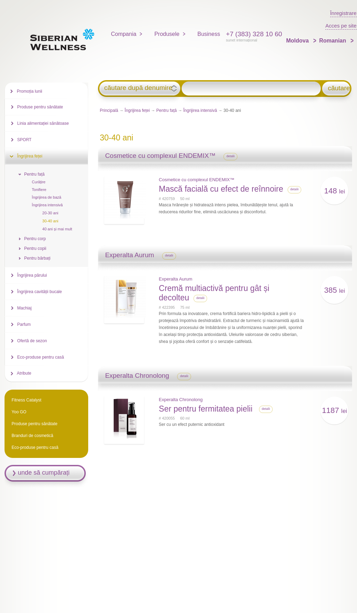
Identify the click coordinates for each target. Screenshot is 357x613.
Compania (123, 34)
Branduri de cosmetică (32, 435)
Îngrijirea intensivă (200, 110)
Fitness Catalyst (26, 400)
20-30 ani (50, 213)
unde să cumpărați (43, 472)
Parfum (24, 324)
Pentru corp (35, 238)
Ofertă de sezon (32, 340)
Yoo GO (19, 411)
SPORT (24, 139)
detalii (230, 156)
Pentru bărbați (37, 258)
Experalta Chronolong (181, 399)
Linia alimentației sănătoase (43, 123)
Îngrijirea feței (137, 110)
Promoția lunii (29, 91)
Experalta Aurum (175, 279)
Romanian (333, 41)
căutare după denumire (138, 87)
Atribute (24, 373)
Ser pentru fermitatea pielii (207, 408)
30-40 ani (50, 221)
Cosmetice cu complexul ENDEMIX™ (197, 179)
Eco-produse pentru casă (40, 357)
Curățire (38, 182)
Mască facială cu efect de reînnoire (221, 188)
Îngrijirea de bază (46, 197)
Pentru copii (35, 248)
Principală (109, 110)
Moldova (298, 41)
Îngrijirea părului (32, 275)
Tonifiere (39, 189)
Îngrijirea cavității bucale (39, 291)
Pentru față (166, 110)
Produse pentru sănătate (40, 107)
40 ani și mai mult (57, 229)
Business (208, 34)
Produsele (167, 34)
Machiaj (24, 308)
